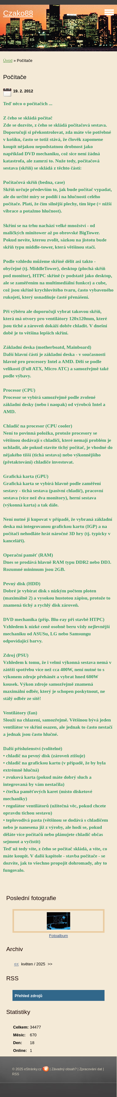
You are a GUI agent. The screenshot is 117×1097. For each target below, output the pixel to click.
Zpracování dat (90, 1069)
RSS (15, 1074)
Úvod (7, 60)
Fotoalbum (58, 935)
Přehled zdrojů (28, 995)
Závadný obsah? (63, 1069)
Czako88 (18, 13)
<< (16, 964)
